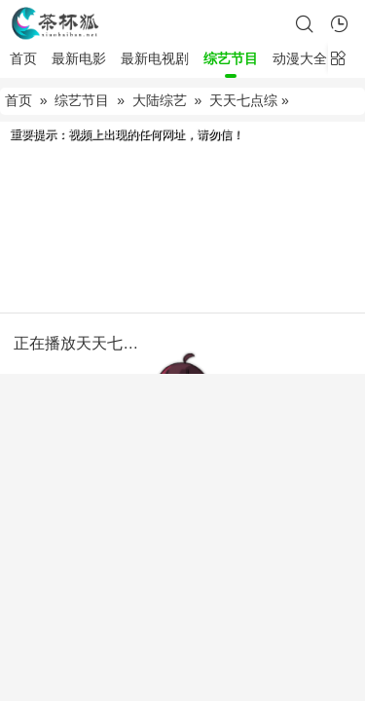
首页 (23, 58)
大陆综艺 (159, 100)
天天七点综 (243, 100)
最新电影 (79, 58)
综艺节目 (230, 58)
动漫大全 (300, 58)
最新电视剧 (155, 58)
